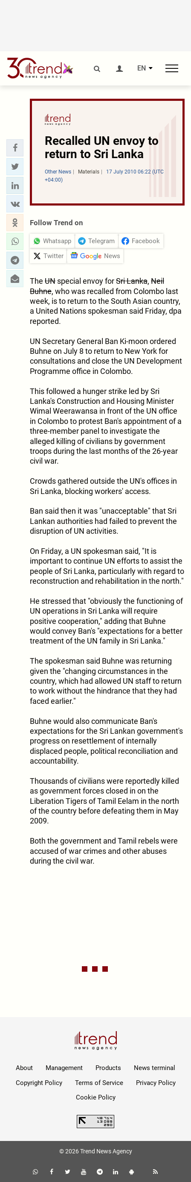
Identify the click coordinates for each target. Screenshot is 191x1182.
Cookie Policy (96, 1097)
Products (108, 1068)
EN (141, 68)
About (24, 1068)
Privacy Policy (156, 1083)
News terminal (154, 1068)
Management (64, 1068)
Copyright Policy (39, 1083)
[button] (15, 147)
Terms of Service (99, 1083)
